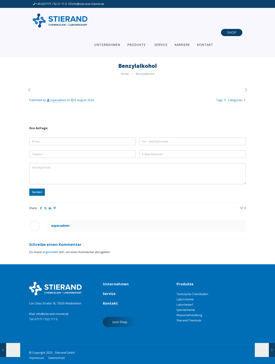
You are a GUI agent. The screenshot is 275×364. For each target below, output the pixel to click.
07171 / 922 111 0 (46, 319)
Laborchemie (185, 299)
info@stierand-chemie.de (52, 314)
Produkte (184, 284)
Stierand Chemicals (188, 320)
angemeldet (50, 252)
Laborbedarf (184, 305)
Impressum (36, 358)
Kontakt (110, 303)
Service (109, 293)
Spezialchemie (185, 310)
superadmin (58, 100)
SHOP (231, 32)
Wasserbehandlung (189, 315)
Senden (37, 192)
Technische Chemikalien (192, 294)
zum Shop (119, 322)
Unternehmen (116, 284)
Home (125, 74)
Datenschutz (56, 358)
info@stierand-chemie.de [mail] (88, 4)
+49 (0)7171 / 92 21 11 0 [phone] (51, 4)
